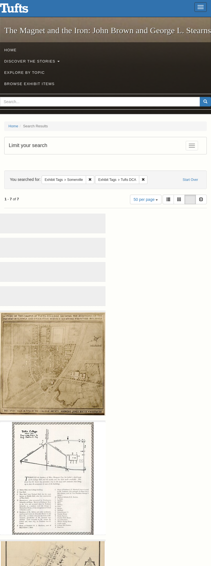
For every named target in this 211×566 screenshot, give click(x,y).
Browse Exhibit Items (29, 84)
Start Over (190, 180)
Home (10, 50)
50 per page (146, 199)
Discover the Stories (32, 61)
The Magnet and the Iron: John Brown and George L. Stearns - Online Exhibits (21, 10)
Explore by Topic (24, 72)
